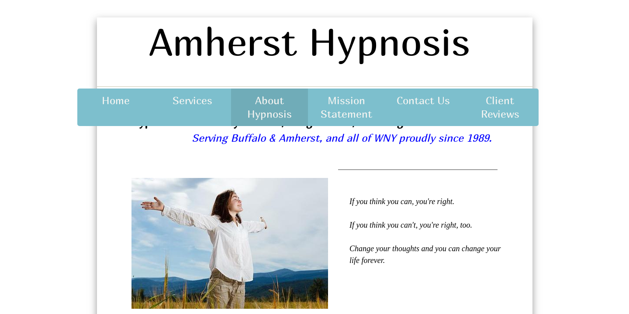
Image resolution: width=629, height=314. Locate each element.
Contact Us (423, 100)
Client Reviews (500, 107)
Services (192, 100)
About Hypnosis (269, 107)
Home (116, 100)
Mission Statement (346, 107)
